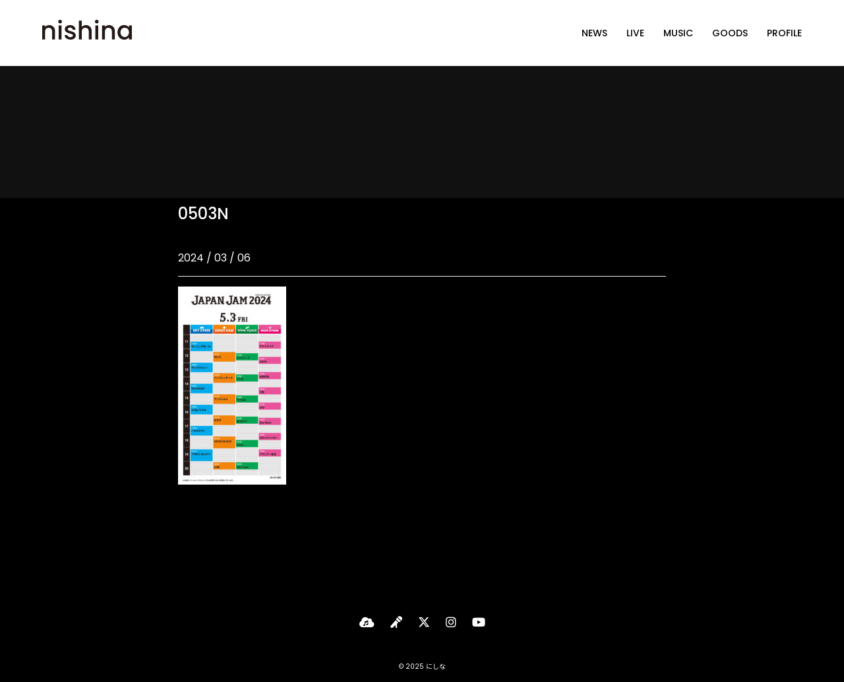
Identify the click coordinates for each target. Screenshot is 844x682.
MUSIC (678, 33)
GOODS (730, 33)
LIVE (635, 33)
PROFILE (784, 33)
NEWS (594, 33)
